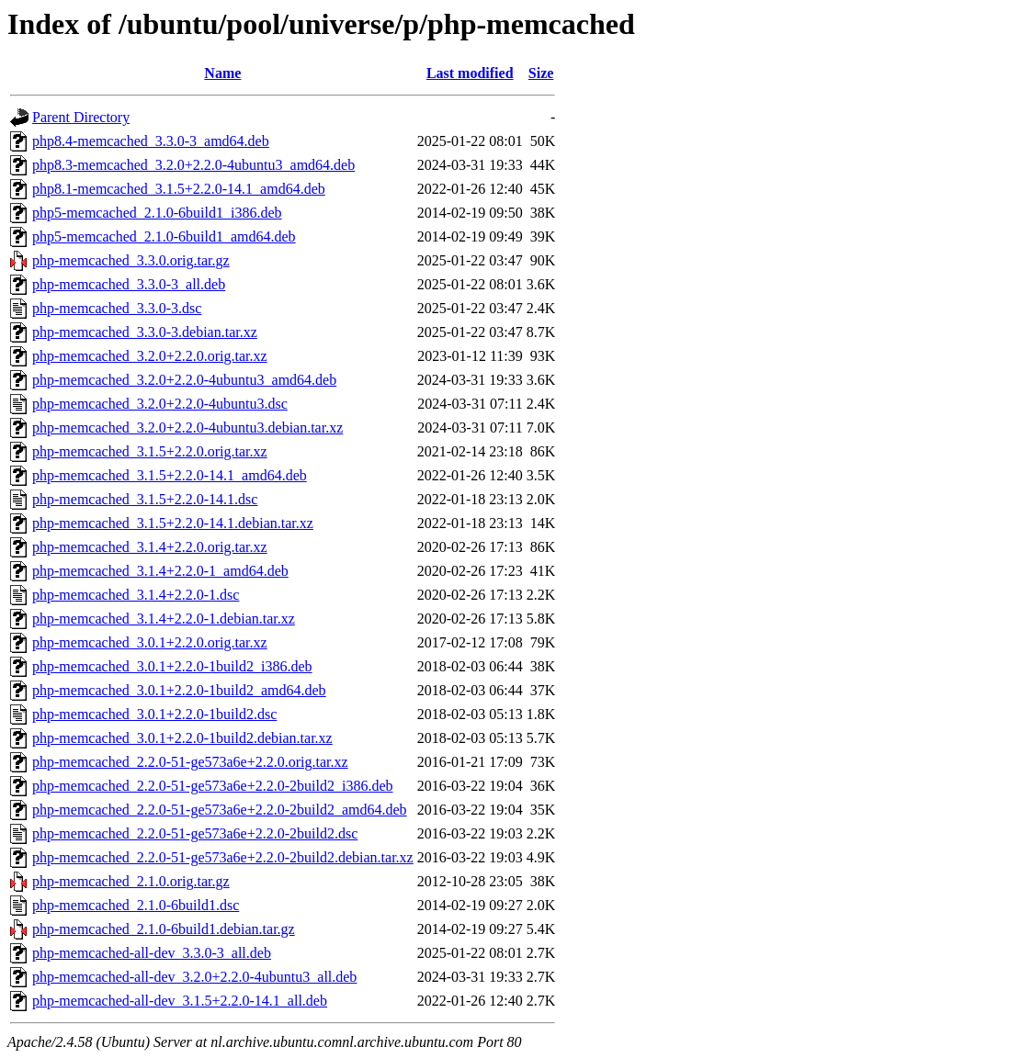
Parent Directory (81, 117)
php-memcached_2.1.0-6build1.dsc (135, 905)
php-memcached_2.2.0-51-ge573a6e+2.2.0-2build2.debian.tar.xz (223, 857)
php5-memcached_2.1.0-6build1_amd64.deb (164, 236)
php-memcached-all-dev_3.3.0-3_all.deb (151, 953)
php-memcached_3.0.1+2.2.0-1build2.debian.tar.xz (182, 738)
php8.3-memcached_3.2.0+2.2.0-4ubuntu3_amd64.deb (193, 165)
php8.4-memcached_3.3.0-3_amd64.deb (150, 141)
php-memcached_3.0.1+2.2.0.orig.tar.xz (149, 642)
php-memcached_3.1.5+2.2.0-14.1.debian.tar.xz (172, 523)
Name (222, 73)
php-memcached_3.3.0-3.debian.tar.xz (144, 332)
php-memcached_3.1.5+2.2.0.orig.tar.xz (149, 451)
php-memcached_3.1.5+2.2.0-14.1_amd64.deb (169, 475)
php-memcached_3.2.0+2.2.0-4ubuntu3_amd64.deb (184, 380)
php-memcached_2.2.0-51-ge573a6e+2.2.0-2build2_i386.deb (212, 786)
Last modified (470, 73)
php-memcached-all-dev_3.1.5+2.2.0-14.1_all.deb (179, 1000)
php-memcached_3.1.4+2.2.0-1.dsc (135, 594)
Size (541, 73)
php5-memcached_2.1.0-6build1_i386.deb (157, 212)
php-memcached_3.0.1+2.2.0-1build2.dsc (154, 714)
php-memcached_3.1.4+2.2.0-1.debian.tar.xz (163, 618)
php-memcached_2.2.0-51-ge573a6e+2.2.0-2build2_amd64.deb (219, 809)
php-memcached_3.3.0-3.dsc (116, 308)
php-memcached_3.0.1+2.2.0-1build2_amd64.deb (179, 690)
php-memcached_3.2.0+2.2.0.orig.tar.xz (149, 356)
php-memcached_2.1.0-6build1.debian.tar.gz (163, 929)
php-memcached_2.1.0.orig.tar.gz (131, 881)
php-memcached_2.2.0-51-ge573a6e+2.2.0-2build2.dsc (194, 833)
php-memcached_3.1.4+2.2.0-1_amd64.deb (160, 571)
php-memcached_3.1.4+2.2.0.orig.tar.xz (149, 547)
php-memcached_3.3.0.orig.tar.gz (131, 260)
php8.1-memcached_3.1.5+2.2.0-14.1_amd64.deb (178, 189)
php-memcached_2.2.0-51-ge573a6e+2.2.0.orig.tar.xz (190, 762)
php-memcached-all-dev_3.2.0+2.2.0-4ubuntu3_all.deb (194, 977)
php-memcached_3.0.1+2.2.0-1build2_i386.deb (172, 666)
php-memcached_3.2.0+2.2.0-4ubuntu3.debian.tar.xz (187, 427)
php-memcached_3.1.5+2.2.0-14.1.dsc (144, 499)
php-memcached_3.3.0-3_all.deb (128, 284)
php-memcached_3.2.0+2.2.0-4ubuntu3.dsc (160, 403)
